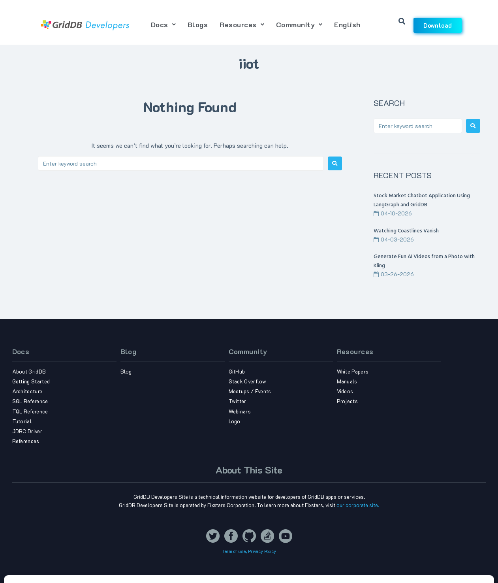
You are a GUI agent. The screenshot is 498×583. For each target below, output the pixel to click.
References (25, 441)
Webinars (240, 411)
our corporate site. (357, 505)
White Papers (353, 371)
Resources (355, 351)
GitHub (237, 371)
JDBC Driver (27, 431)
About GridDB (29, 371)
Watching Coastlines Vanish (406, 231)
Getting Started (31, 381)
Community (248, 351)
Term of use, (235, 551)
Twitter (237, 401)
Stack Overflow (248, 381)
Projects (347, 401)
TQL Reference (30, 411)
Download (437, 25)
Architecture (27, 391)
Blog (128, 351)
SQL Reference (30, 401)
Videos (345, 391)
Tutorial (22, 421)
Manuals (347, 381)
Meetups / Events (250, 391)
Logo (235, 421)
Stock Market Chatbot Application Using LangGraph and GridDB (422, 200)
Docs (21, 351)
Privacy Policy (262, 551)
